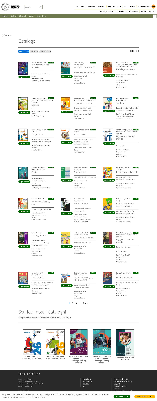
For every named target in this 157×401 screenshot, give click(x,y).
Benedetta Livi (78, 45)
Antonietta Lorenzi (80, 81)
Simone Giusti (120, 253)
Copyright (117, 364)
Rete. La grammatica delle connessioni (125, 185)
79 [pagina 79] (84, 284)
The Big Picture (39, 216)
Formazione (133, 7)
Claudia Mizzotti (127, 45)
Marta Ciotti (78, 110)
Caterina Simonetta (80, 253)
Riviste (31, 12)
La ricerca (122, 7)
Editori (13, 12)
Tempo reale (79, 114)
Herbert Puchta (36, 79)
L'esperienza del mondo (127, 152)
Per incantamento (124, 258)
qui (82, 394)
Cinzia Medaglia (36, 213)
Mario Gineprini (78, 43)
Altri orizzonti (80, 152)
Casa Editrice (41, 12)
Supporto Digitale (114, 2)
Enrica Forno (120, 179)
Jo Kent (34, 43)
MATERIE (34, 32)
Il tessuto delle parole (83, 218)
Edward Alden (41, 43)
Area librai (86, 364)
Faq (84, 367)
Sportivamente (81, 184)
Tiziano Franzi (36, 110)
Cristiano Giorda (79, 255)
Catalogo (5, 12)
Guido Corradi (78, 148)
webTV (143, 7)
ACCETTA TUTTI (122, 396)
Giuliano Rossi (125, 112)
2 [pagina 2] (72, 284)
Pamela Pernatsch (37, 253)
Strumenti (80, 2)
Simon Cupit (45, 45)
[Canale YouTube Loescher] (32, 378)
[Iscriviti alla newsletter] (36, 378)
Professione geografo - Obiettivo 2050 (84, 259)
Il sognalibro (37, 114)
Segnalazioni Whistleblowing (123, 362)
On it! (34, 152)
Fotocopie (117, 369)
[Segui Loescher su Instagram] (24, 378)
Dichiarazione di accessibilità (123, 371)
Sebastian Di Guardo (38, 179)
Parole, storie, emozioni (85, 47)
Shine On (36, 47)
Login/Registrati (144, 2)
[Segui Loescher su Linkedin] (28, 378)
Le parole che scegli (83, 83)
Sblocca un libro (129, 2)
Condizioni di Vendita (120, 367)
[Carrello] (154, 12)
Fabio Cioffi (119, 148)
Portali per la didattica (108, 7)
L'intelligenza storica (125, 49)
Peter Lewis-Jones (41, 81)
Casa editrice (87, 359)
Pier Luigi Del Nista (122, 79)
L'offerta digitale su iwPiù (96, 2)
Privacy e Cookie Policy (121, 359)
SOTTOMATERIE (45, 32)
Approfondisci (24, 57)
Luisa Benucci (91, 81)
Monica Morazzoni (127, 47)
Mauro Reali (120, 43)
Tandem (120, 83)
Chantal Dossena (37, 255)
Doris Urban (35, 148)
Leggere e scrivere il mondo (125, 118)
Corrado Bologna (121, 110)
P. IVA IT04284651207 (25, 386)
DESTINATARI (24, 32)
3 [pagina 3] (76, 284)
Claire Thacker (36, 45)
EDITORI (134, 31)
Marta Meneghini (79, 79)
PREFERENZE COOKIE (144, 396)
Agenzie (151, 7)
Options (35, 85)
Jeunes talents (38, 258)
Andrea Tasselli (121, 81)
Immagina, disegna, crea (41, 183)
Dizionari (22, 12)
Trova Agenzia (87, 362)
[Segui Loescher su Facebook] (20, 378)
